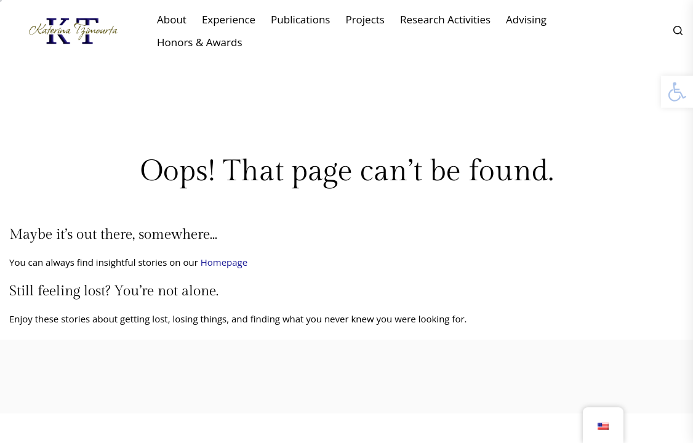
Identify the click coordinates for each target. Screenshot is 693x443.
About (171, 19)
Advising (526, 19)
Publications (300, 19)
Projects (365, 19)
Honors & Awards (199, 42)
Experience (228, 19)
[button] (677, 92)
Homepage (224, 262)
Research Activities (445, 19)
